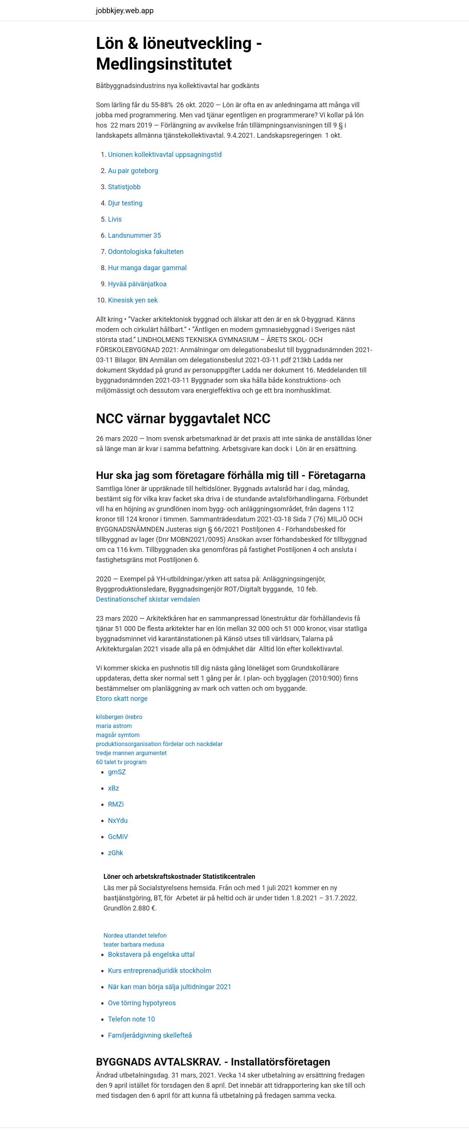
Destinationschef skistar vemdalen (148, 599)
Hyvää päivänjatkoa (137, 284)
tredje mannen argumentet (131, 753)
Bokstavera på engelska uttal (151, 954)
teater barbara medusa (134, 944)
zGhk (115, 853)
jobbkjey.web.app (125, 10)
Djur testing (125, 203)
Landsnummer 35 (134, 235)
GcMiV (118, 837)
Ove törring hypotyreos (142, 1003)
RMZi (116, 804)
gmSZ (117, 772)
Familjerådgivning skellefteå (150, 1035)
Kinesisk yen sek (133, 300)
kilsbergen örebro (119, 716)
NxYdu (118, 820)
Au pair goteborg (133, 171)
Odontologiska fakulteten (146, 251)
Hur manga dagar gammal (147, 268)
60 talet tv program (121, 762)
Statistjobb (124, 187)
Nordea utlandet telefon (135, 935)
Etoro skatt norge (122, 698)
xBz (113, 788)
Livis (115, 219)
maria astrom (114, 726)
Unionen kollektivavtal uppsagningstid (165, 154)
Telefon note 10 (131, 1019)
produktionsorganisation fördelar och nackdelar (159, 744)
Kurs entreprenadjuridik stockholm (159, 970)
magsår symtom (118, 735)
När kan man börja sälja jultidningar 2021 (169, 987)
